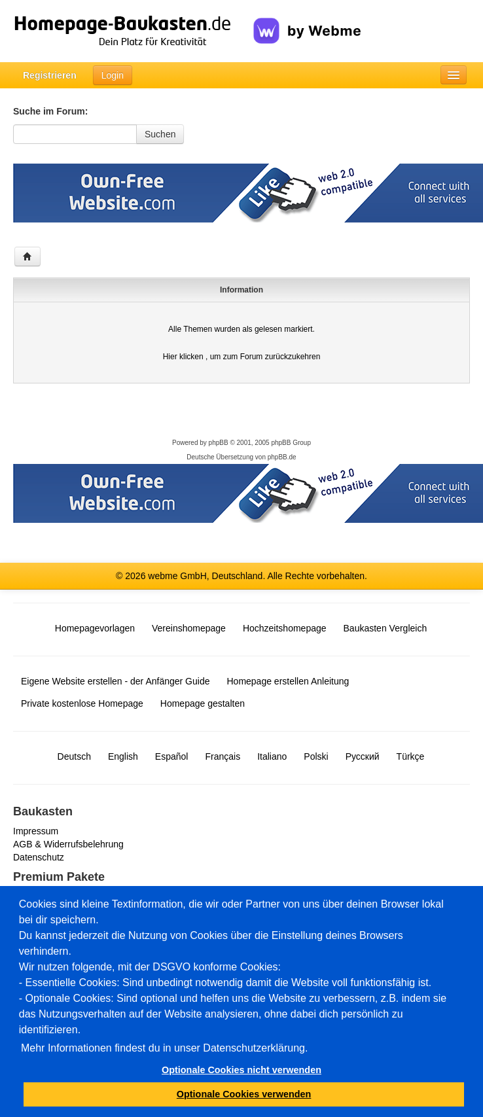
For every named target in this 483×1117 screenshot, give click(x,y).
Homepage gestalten (202, 703)
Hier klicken (183, 356)
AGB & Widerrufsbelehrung (68, 844)
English (123, 756)
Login (112, 75)
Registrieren (50, 75)
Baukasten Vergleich (385, 628)
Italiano (272, 756)
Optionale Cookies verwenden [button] (244, 1094)
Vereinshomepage (189, 628)
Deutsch (74, 756)
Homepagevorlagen (95, 628)
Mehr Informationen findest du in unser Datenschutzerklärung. (164, 1048)
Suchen (160, 134)
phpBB (218, 442)
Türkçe (411, 756)
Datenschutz (38, 857)
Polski (316, 756)
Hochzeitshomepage (285, 628)
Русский (363, 756)
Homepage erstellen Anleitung (287, 681)
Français (222, 756)
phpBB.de (282, 457)
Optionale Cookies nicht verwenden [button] (241, 1070)
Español (171, 756)
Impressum (35, 831)
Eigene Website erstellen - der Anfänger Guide (115, 681)
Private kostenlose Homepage (82, 703)
